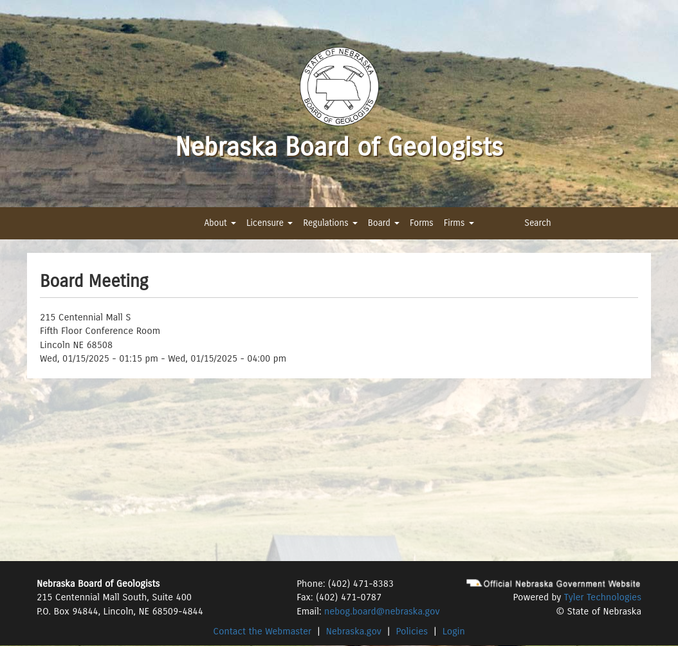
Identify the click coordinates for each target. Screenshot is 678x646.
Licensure (269, 222)
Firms (459, 222)
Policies (412, 631)
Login (454, 631)
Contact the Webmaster (262, 631)
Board (383, 222)
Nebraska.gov (353, 631)
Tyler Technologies (602, 597)
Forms (422, 222)
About (219, 222)
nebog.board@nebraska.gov (381, 611)
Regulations (330, 222)
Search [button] (537, 222)
